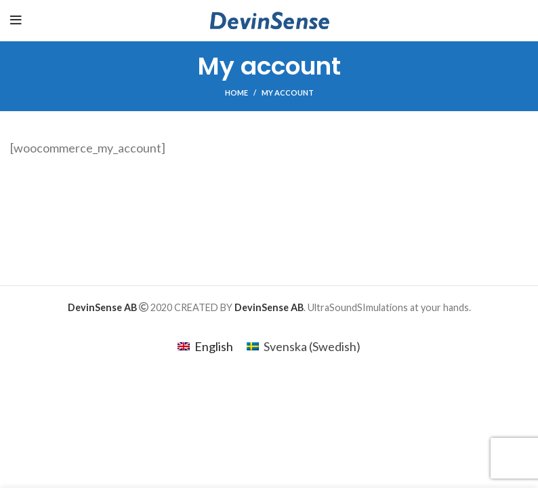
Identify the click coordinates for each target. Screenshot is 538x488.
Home (236, 92)
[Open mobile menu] (15, 20)
